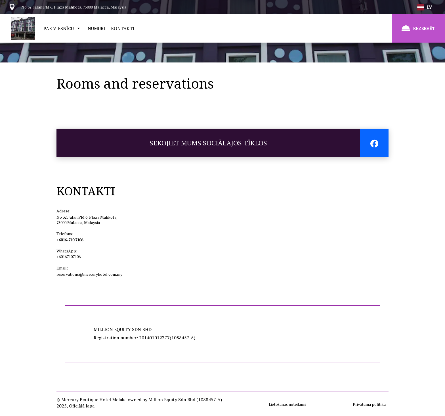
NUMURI (96, 28)
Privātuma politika (369, 404)
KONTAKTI (123, 28)
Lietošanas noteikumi (287, 404)
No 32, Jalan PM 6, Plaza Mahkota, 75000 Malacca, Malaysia (86, 219)
